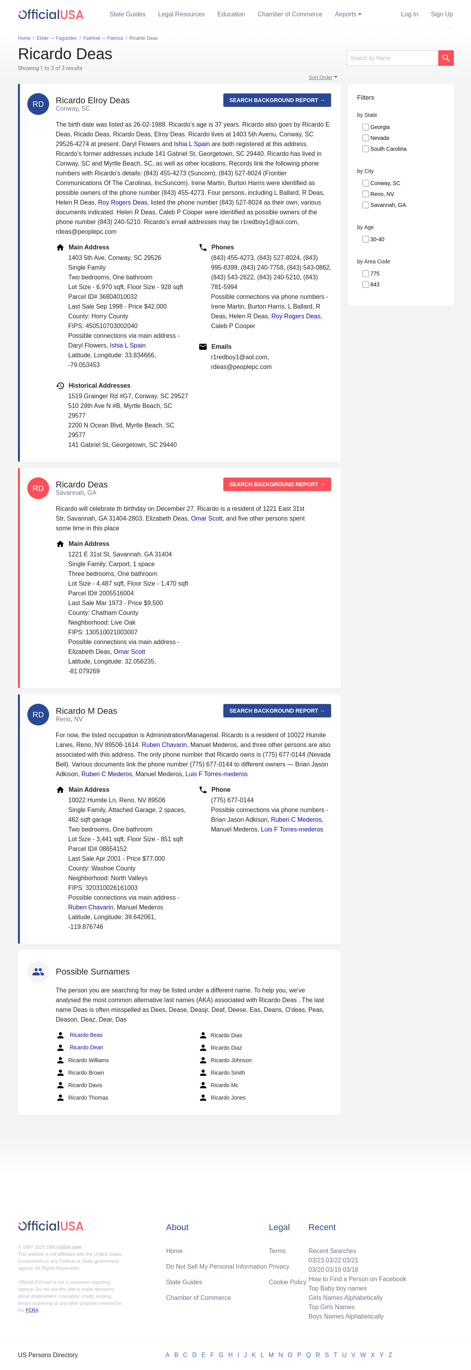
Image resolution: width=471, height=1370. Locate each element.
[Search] (392, 58)
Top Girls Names (331, 1307)
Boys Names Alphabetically (346, 1316)
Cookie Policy (288, 1282)
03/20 (316, 1269)
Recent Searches (332, 1251)
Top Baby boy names (337, 1288)
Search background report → (277, 100)
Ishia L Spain (192, 144)
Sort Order (321, 77)
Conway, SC (385, 183)
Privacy (279, 1266)
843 (374, 284)
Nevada (379, 137)
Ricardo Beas (79, 1035)
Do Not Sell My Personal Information (216, 1266)
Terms (277, 1251)
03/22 (333, 1260)
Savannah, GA (388, 204)
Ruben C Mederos (106, 774)
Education (231, 14)
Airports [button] (345, 14)
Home (174, 1251)
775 (374, 273)
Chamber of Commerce (290, 14)
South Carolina (388, 148)
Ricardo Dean (79, 1047)
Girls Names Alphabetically (345, 1297)
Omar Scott (207, 518)
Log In (409, 14)
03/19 (333, 1269)
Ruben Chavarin (164, 744)
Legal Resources (181, 14)
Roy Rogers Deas (122, 202)
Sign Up (442, 14)
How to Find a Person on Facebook (357, 1279)
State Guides (128, 14)
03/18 (350, 1269)
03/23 (316, 1260)
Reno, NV (382, 194)
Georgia (380, 127)
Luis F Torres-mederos (217, 774)
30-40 (377, 239)
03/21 (350, 1260)
